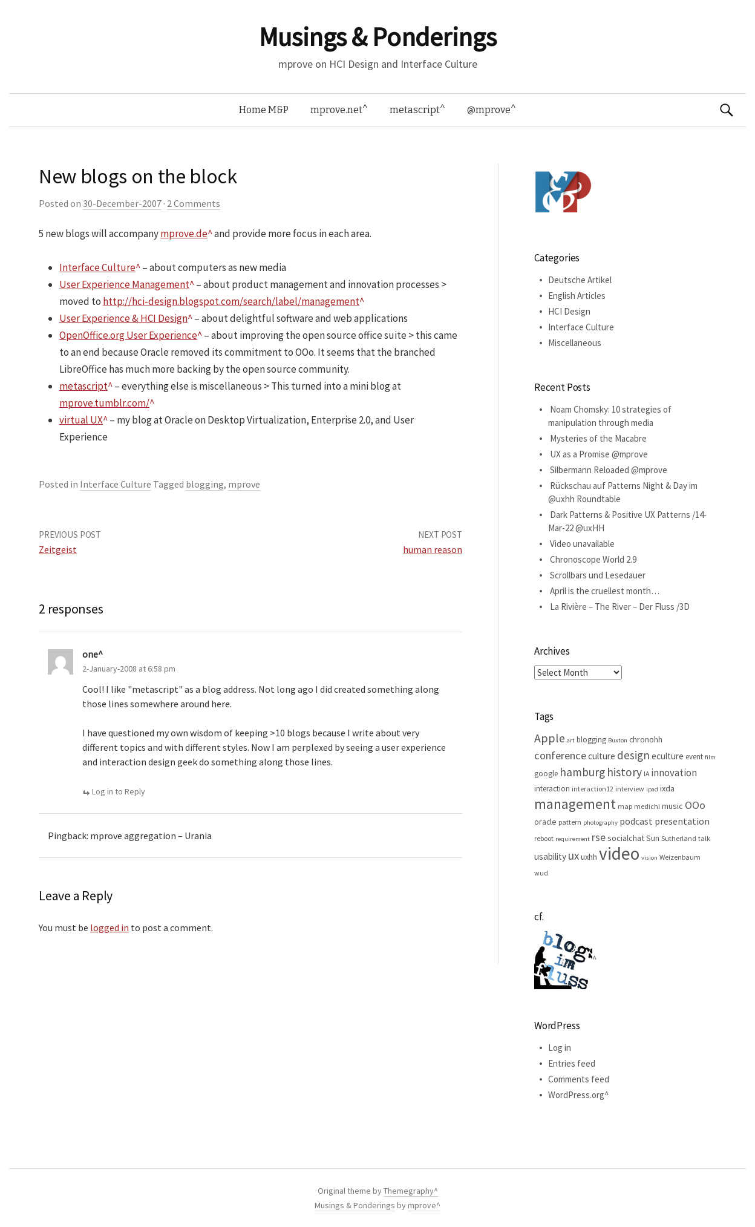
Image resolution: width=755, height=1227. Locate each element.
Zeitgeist (58, 549)
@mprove (489, 110)
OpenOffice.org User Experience (128, 335)
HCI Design (569, 311)
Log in (559, 1047)
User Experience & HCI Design (123, 318)
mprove (244, 484)
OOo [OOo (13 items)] (695, 805)
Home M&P (264, 110)
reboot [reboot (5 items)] (544, 838)
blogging (205, 484)
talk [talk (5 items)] (704, 838)
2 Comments (193, 203)
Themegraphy (409, 1190)
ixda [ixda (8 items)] (667, 788)
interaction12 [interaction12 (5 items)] (592, 788)
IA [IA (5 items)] (646, 773)
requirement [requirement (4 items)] (572, 839)
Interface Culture (97, 267)
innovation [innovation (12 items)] (674, 772)
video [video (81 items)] (619, 853)
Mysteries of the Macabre (598, 438)
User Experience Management (124, 284)
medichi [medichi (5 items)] (647, 806)
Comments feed (578, 1079)
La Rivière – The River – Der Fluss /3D (620, 606)
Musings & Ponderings (377, 37)
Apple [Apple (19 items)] (549, 737)
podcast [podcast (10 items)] (636, 821)
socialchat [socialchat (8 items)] (625, 838)
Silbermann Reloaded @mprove (608, 470)
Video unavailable (582, 543)
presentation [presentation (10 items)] (682, 821)
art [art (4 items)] (571, 740)
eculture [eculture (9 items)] (668, 756)
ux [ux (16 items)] (573, 855)
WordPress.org (576, 1095)
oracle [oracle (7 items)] (545, 821)
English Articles (577, 295)
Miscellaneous (574, 342)
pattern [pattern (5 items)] (569, 821)
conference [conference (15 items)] (560, 755)
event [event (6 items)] (694, 756)
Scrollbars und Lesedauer (598, 575)
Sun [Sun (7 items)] (652, 838)
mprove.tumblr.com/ (104, 403)
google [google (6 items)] (546, 773)
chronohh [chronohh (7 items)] (645, 739)
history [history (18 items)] (624, 772)
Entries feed (571, 1063)
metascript (415, 110)
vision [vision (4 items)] (649, 858)
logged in (109, 927)
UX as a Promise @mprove (599, 454)
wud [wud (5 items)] (541, 872)
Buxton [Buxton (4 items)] (617, 740)
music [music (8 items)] (672, 805)
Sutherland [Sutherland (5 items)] (678, 838)
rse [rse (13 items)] (599, 837)
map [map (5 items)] (625, 806)
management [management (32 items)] (575, 804)
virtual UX (81, 420)
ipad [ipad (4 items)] (652, 789)
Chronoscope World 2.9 (593, 559)
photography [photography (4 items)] (600, 822)
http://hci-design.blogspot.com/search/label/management (231, 301)
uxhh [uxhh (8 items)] (589, 856)
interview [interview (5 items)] (629, 788)
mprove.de (184, 233)
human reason (432, 549)
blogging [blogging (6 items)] (591, 740)
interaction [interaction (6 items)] (552, 789)
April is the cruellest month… (604, 591)
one (90, 654)
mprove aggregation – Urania (151, 835)
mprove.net (336, 110)
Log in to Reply (118, 791)
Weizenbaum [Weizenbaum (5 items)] (680, 857)
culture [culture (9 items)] (601, 756)
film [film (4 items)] (710, 757)
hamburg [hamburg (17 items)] (582, 772)
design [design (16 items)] (633, 755)
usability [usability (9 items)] (550, 856)
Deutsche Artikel (580, 280)
